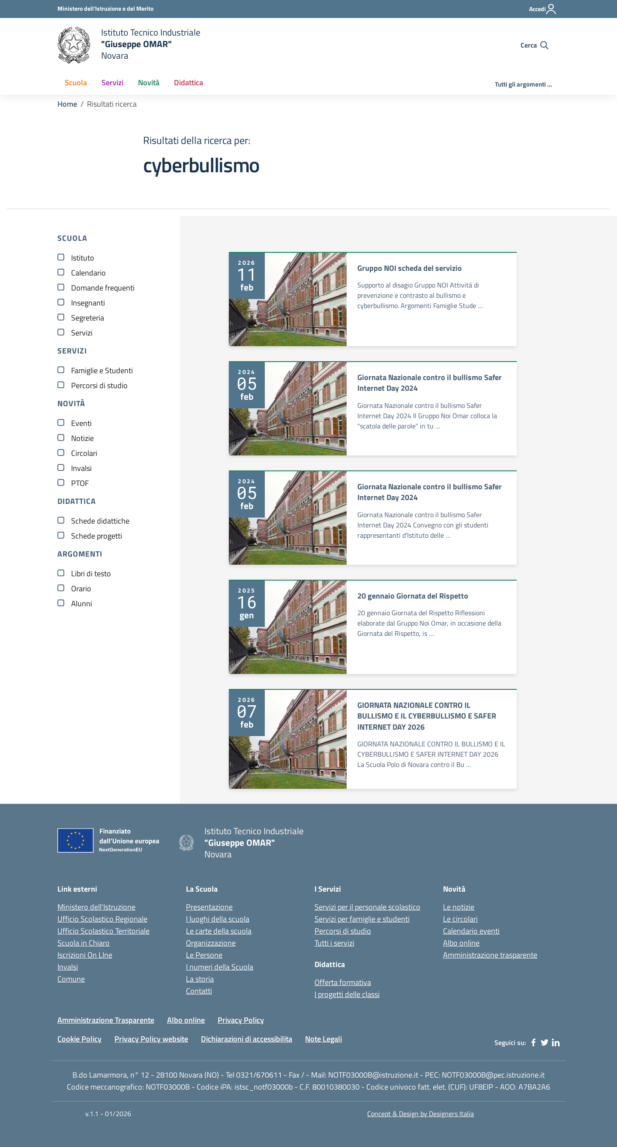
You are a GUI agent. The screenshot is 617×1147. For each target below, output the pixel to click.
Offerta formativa (342, 982)
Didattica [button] (188, 82)
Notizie (82, 438)
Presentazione (209, 907)
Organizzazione (211, 943)
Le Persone (204, 955)
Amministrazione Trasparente (105, 1020)
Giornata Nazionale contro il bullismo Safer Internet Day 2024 (429, 383)
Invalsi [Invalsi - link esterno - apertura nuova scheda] (67, 967)
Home (67, 104)
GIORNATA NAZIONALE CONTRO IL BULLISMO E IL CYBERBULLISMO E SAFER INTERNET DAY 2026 (426, 716)
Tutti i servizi (334, 943)
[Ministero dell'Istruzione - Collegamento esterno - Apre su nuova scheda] (105, 8)
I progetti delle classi (347, 994)
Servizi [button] (112, 82)
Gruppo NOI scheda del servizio (409, 268)
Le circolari (460, 919)
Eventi (81, 423)
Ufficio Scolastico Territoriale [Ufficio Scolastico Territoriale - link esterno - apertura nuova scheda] (103, 931)
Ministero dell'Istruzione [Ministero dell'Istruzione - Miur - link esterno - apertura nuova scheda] (96, 907)
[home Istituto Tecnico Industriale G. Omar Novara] (222, 45)
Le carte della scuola (219, 931)
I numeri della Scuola (219, 967)
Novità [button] (148, 82)
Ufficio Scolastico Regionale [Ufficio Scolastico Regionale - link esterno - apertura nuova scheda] (102, 919)
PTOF (80, 483)
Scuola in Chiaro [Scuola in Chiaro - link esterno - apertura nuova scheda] (83, 943)
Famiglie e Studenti (102, 370)
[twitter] (544, 1042)
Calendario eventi (471, 931)
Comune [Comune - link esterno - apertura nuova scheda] (71, 979)
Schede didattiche (100, 521)
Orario (81, 588)
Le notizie (458, 907)
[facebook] (533, 1042)
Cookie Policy (79, 1039)
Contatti (199, 991)
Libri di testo (91, 573)
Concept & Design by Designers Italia (420, 1113)
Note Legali (323, 1039)
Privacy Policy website (151, 1039)
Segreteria (87, 317)
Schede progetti (96, 536)
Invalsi (81, 468)
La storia (200, 979)
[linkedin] (556, 1042)
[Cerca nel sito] (534, 45)
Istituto (82, 258)
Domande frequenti (103, 287)
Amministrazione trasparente (490, 955)
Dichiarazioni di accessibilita (246, 1039)
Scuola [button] (76, 82)
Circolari (84, 453)
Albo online (461, 943)
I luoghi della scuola (217, 919)
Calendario (88, 273)
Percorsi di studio (99, 385)
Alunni (81, 603)
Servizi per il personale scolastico (367, 907)
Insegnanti (88, 302)
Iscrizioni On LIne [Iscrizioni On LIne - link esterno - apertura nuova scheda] (84, 955)
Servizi (82, 332)
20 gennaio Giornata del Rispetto (412, 595)
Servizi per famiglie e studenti (362, 919)
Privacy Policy (241, 1020)
